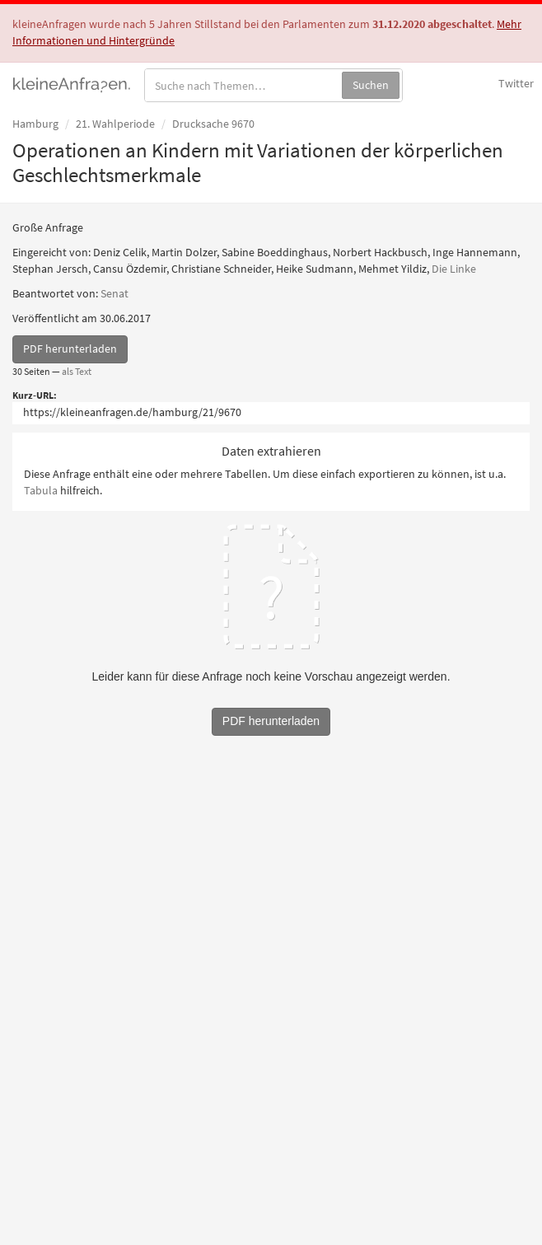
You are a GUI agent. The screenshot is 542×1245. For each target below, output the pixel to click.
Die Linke (454, 268)
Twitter (516, 83)
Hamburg (35, 123)
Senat (114, 293)
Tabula (41, 490)
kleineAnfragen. (72, 83)
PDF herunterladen (70, 348)
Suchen (371, 84)
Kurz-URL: (34, 395)
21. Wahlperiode (115, 123)
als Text (76, 371)
